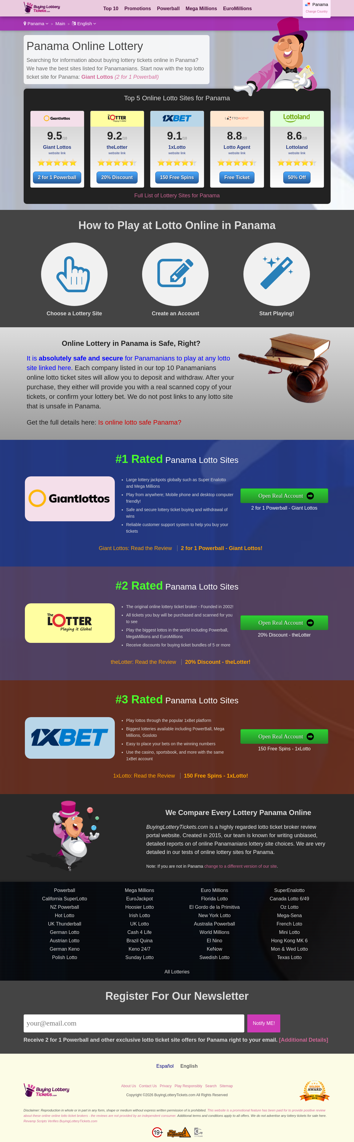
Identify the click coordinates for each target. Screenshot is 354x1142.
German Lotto (64, 961)
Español (165, 1066)
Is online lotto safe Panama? (107, 407)
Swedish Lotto (214, 986)
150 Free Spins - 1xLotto (314, 743)
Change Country (317, 11)
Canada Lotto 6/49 (289, 927)
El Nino (214, 969)
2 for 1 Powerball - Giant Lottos (313, 503)
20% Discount (117, 177)
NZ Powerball (64, 936)
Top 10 (110, 8)
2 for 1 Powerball (57, 177)
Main (60, 23)
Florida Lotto (214, 927)
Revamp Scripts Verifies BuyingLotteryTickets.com (60, 1121)
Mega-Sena (289, 944)
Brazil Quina (139, 969)
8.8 (234, 136)
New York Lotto (214, 944)
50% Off (297, 177)
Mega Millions (201, 8)
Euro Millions (214, 919)
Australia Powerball (214, 952)
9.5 (54, 136)
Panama (36, 23)
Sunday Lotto (139, 986)
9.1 (174, 136)
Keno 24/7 (139, 978)
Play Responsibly (188, 1086)
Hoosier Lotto (139, 936)
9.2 (114, 136)
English (84, 23)
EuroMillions (237, 8)
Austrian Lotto (64, 969)
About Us (128, 1086)
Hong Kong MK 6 (289, 969)
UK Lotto (139, 952)
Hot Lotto (64, 944)
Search (211, 1086)
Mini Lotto (289, 961)
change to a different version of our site (269, 855)
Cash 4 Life (139, 961)
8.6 (294, 136)
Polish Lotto (64, 986)
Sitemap (226, 1086)
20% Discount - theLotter (314, 629)
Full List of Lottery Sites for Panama (177, 196)
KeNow (214, 978)
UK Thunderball (64, 952)
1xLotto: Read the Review (144, 805)
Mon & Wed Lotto (289, 978)
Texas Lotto (289, 986)
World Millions (214, 961)
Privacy (165, 1086)
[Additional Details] (303, 1040)
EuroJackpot (139, 927)
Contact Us (148, 1086)
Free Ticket (236, 177)
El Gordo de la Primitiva (214, 936)
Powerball (168, 8)
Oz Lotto (289, 936)
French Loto (289, 952)
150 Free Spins (177, 177)
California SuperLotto (64, 927)
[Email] (134, 1023)
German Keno (65, 978)
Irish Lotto (139, 944)
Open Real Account (311, 496)
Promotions (137, 8)
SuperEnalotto (289, 919)
